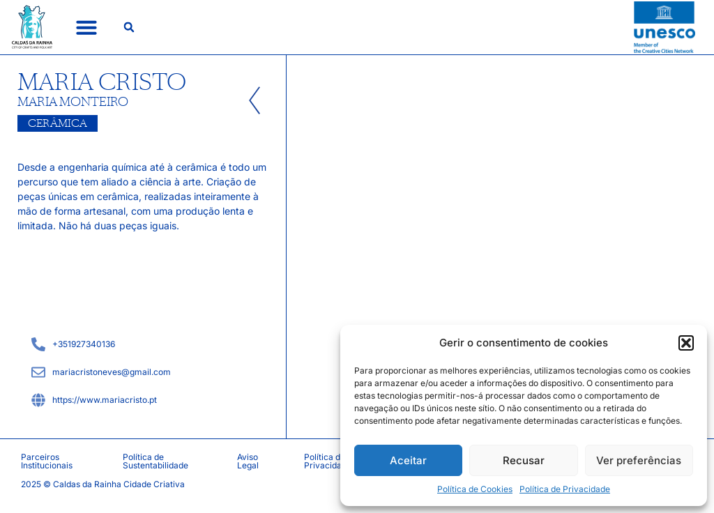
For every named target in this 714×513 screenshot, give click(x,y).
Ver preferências (638, 460)
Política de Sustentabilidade (155, 461)
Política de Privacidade (564, 489)
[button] (686, 343)
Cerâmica (57, 123)
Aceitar (408, 460)
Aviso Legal (248, 461)
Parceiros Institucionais (47, 461)
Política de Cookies (474, 489)
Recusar (524, 460)
